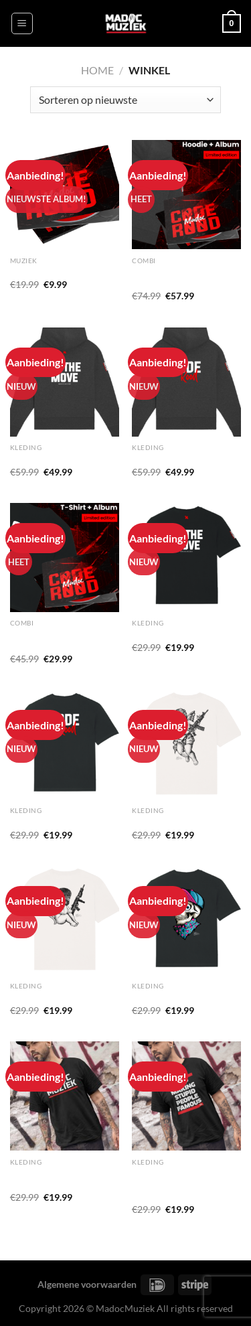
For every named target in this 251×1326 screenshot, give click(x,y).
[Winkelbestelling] (125, 99)
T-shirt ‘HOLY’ (161, 821)
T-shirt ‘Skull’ (158, 997)
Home (97, 70)
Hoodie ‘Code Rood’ (173, 459)
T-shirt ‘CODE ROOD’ (55, 821)
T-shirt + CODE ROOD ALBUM (57, 640)
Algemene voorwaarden (87, 1284)
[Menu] (22, 23)
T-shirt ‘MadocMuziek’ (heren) (56, 1179)
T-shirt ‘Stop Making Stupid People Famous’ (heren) (179, 1185)
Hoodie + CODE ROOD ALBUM (180, 278)
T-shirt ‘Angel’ (38, 997)
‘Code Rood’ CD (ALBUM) (63, 272)
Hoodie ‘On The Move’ (56, 459)
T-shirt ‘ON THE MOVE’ (181, 635)
